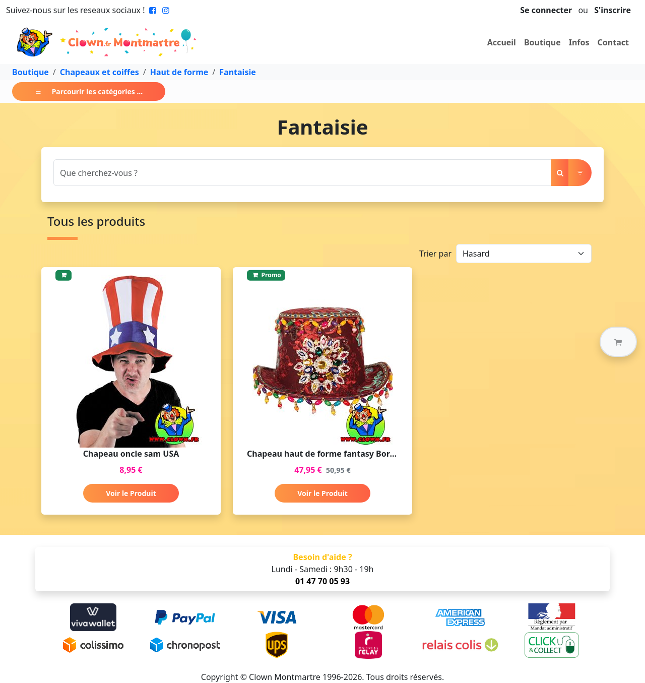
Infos (579, 42)
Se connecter (546, 10)
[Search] (302, 172)
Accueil (501, 42)
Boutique (542, 42)
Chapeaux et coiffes (99, 72)
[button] (618, 342)
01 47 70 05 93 (322, 581)
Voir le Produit (131, 493)
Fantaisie (237, 72)
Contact (613, 42)
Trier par (435, 253)
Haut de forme (179, 72)
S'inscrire (612, 10)
